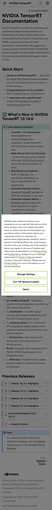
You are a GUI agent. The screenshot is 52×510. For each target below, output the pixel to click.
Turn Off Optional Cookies (26, 281)
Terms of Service (27, 257)
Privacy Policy (40, 251)
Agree (26, 289)
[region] (26, 255)
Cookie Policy (14, 254)
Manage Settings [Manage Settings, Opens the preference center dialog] (26, 274)
